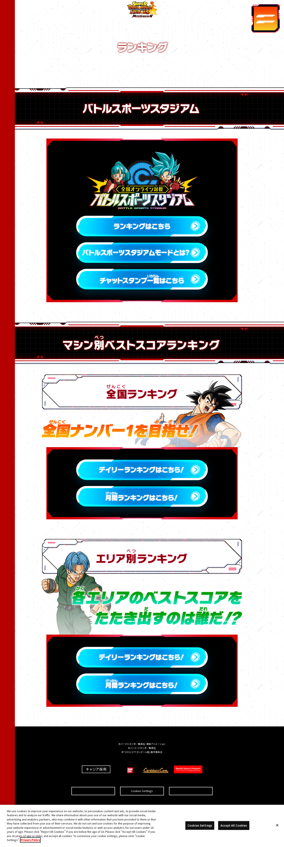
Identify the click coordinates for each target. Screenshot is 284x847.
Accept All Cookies (233, 825)
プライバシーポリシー (190, 781)
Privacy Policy (30, 840)
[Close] (277, 825)
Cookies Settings (142, 781)
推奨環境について (93, 781)
